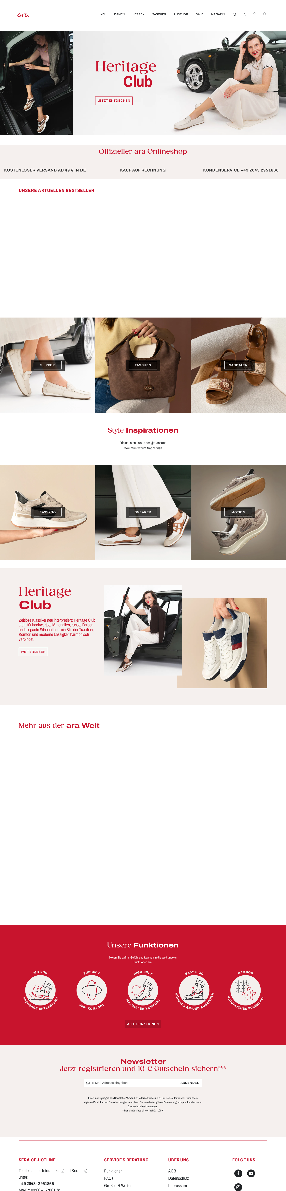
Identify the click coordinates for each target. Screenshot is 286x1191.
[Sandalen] (238, 365)
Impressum (177, 1185)
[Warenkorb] (264, 14)
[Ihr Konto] (254, 14)
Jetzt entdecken (113, 100)
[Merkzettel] (244, 14)
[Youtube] (251, 1173)
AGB (172, 1171)
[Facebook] (238, 1173)
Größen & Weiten (118, 1185)
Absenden (190, 1082)
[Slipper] (47, 365)
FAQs (108, 1178)
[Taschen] (143, 365)
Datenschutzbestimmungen (143, 1106)
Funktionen (113, 1171)
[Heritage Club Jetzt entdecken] (143, 83)
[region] (143, 247)
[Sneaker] (143, 512)
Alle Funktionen (143, 1024)
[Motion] (238, 512)
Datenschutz (178, 1178)
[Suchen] (234, 14)
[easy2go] (47, 512)
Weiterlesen (33, 651)
